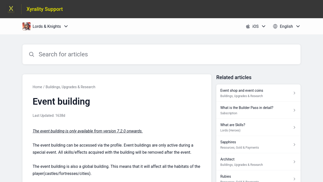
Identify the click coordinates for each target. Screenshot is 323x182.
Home (37, 87)
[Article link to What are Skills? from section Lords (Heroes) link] (258, 127)
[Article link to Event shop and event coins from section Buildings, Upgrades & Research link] (258, 93)
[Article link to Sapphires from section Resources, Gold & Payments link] (258, 144)
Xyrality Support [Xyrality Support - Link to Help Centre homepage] (45, 9)
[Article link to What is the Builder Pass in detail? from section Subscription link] (258, 110)
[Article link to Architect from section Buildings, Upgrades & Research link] (258, 161)
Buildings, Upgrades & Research (70, 87)
